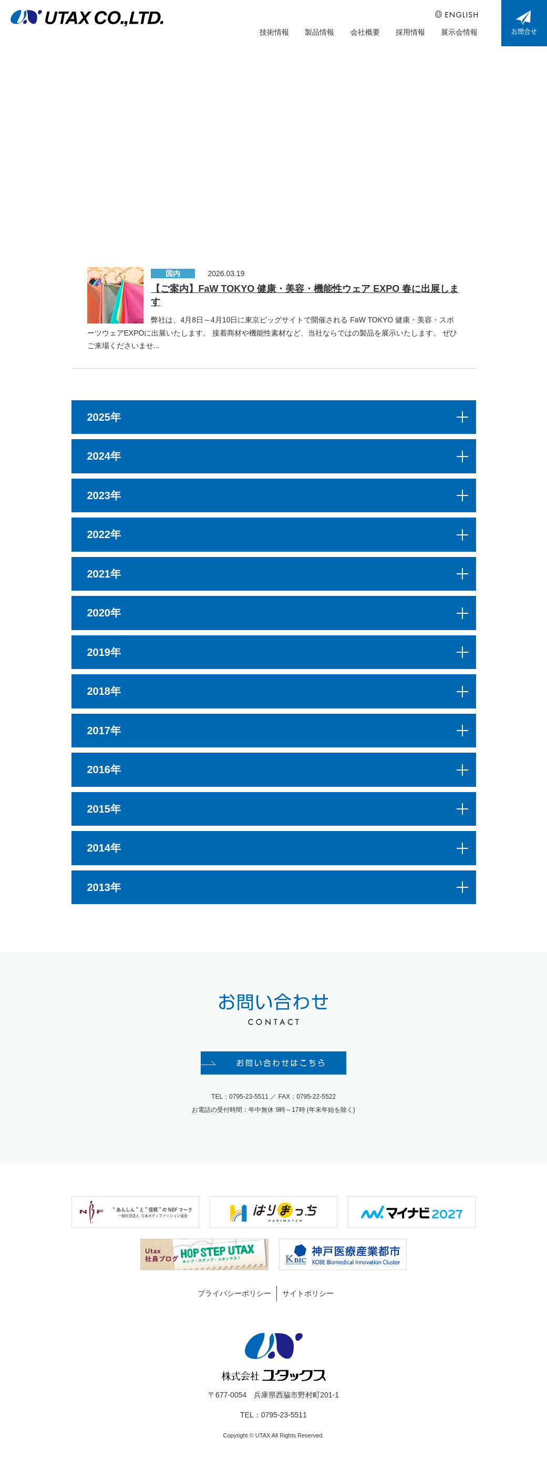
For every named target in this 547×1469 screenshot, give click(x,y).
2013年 (104, 888)
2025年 (104, 417)
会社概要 (365, 32)
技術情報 (275, 32)
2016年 (104, 770)
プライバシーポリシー (234, 1294)
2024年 (104, 457)
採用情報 (410, 32)
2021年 (104, 574)
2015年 (104, 809)
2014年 (104, 849)
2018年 (104, 692)
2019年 (104, 652)
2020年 (104, 614)
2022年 (104, 535)
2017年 (104, 731)
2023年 (104, 496)
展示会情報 (459, 32)
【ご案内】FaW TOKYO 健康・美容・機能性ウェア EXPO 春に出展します (305, 296)
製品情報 (320, 32)
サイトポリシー (308, 1294)
